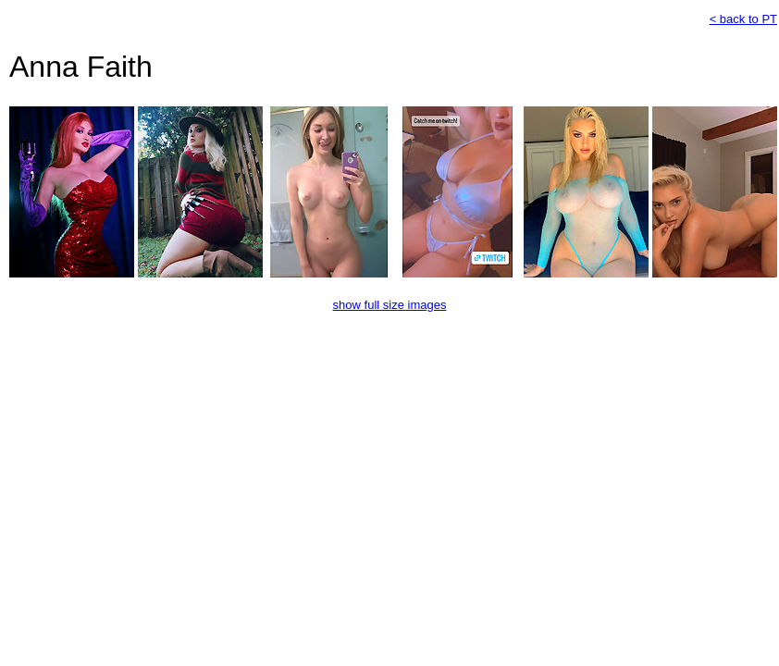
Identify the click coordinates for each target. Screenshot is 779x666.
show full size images (390, 305)
